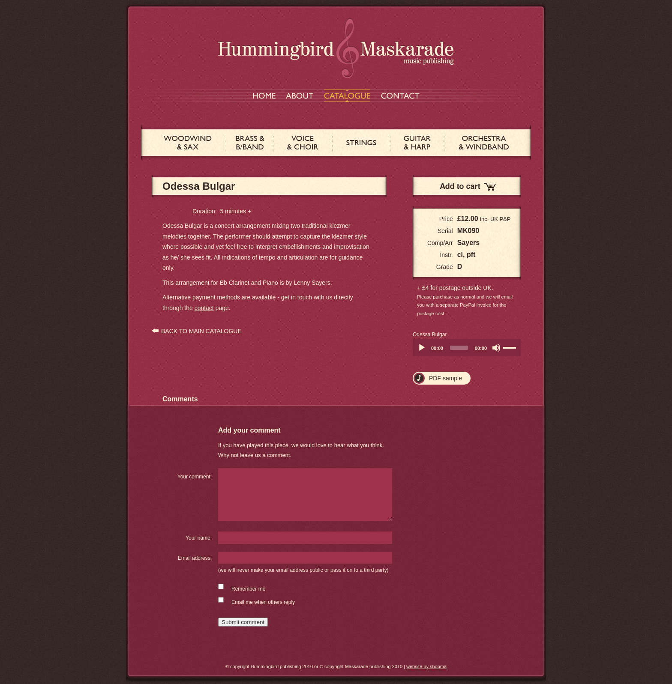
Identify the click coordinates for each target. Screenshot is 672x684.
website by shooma (426, 666)
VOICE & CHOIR (302, 142)
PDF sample (445, 378)
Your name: (199, 538)
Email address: (195, 558)
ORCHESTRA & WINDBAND (483, 142)
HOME (264, 96)
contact (204, 308)
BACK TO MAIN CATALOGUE (201, 331)
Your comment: (194, 477)
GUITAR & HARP (417, 142)
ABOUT (299, 96)
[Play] (421, 347)
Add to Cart (467, 186)
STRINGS (361, 142)
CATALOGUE (347, 96)
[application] (467, 347)
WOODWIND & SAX (187, 142)
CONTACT (400, 96)
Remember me (248, 589)
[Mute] (496, 347)
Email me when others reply (263, 602)
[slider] (459, 348)
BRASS (249, 142)
